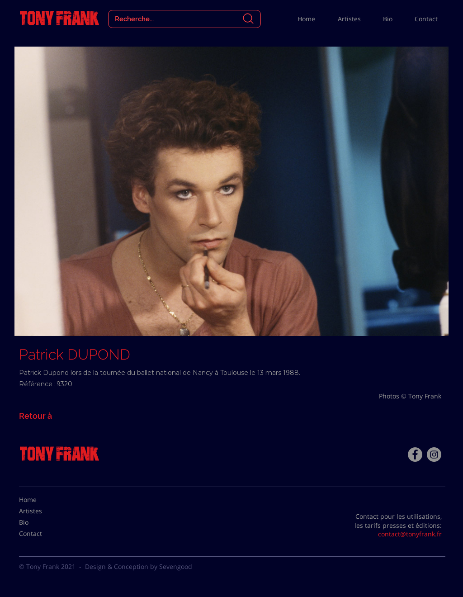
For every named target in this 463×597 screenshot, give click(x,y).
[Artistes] (41, 511)
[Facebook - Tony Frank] (415, 454)
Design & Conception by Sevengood (138, 566)
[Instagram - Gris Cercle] (434, 454)
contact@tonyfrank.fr (410, 534)
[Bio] (41, 522)
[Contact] (41, 534)
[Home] (41, 500)
